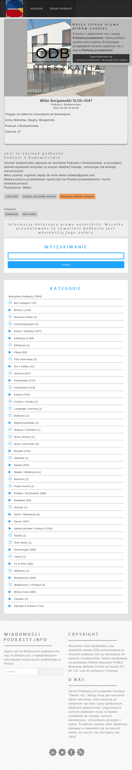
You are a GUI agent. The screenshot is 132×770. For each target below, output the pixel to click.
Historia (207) (22, 373)
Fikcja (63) (20, 352)
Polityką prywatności (88, 37)
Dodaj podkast (61, 8)
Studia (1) (20, 535)
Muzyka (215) (22, 451)
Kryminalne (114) (24, 387)
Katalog (37, 8)
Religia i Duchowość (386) (30, 493)
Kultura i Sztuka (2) (26, 401)
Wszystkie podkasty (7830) (25, 296)
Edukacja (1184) (24, 338)
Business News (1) (25, 317)
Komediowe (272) (25, 380)
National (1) (21, 458)
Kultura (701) (22, 394)
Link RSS (12, 196)
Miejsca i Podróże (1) (27, 429)
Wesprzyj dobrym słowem (77, 196)
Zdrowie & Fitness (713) (29, 606)
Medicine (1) (21, 415)
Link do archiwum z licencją (99, 670)
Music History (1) (24, 437)
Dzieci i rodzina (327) (28, 331)
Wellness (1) (22, 570)
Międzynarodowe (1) (26, 422)
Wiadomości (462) (25, 577)
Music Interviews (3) (26, 444)
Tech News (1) (23, 542)
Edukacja (12, 214)
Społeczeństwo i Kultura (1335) (33, 528)
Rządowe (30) (22, 500)
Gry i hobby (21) (24, 366)
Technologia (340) (25, 549)
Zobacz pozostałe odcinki (39, 196)
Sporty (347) (21, 521)
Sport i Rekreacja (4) (27, 514)
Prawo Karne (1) (24, 486)
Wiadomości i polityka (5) (30, 585)
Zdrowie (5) (21, 599)
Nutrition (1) (21, 479)
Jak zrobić (29, 214)
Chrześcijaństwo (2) (26, 324)
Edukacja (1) (22, 345)
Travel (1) (20, 556)
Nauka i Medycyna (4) (27, 472)
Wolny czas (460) (25, 592)
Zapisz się (50, 671)
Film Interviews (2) (25, 359)
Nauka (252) (21, 465)
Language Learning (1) (28, 408)
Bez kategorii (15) (25, 303)
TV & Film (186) (24, 563)
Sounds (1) (21, 507)
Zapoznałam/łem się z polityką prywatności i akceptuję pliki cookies (101, 58)
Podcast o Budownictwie (32, 157)
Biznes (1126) (22, 310)
